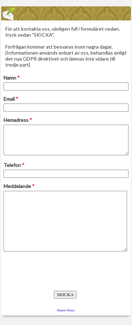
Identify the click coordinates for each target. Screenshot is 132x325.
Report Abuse (66, 310)
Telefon (14, 165)
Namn (12, 78)
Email (11, 99)
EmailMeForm (66, 13)
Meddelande (19, 186)
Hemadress (18, 120)
